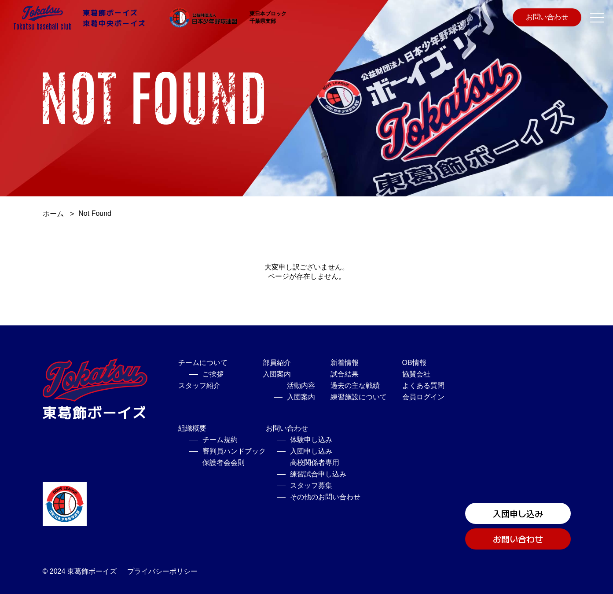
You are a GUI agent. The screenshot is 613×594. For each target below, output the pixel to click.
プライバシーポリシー (162, 571)
